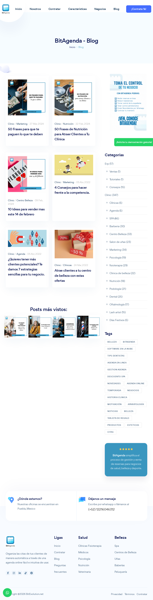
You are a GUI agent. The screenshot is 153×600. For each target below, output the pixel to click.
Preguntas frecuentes (60, 568)
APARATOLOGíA (136, 404)
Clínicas (67, 265)
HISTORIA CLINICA (117, 397)
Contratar (59, 552)
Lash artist (118, 312)
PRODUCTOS (114, 425)
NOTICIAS (112, 411)
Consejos (117, 187)
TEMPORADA (114, 390)
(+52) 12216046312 (101, 509)
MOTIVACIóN (114, 404)
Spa (117, 545)
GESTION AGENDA (116, 369)
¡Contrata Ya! (138, 9)
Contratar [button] (54, 9)
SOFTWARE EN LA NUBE (120, 348)
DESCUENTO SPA (116, 376)
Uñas (117, 558)
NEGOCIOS (133, 390)
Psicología (118, 257)
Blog (57, 558)
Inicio (72, 47)
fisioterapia (119, 265)
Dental (116, 296)
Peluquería (121, 571)
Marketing (22, 123)
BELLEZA (112, 341)
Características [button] (77, 9)
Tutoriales (116, 179)
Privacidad (116, 594)
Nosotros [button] (35, 9)
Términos (129, 594)
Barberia (117, 226)
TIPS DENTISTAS (116, 355)
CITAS (110, 432)
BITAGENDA (129, 341)
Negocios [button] (100, 9)
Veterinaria (84, 571)
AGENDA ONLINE (135, 383)
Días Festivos (119, 320)
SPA (114, 218)
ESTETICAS (133, 425)
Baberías (120, 565)
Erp (109, 163)
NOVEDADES (114, 383)
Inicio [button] (18, 9)
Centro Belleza (25, 200)
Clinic (11, 123)
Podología (118, 288)
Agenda (21, 254)
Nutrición (68, 123)
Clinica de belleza (122, 273)
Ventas (115, 171)
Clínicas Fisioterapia (89, 545)
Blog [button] (116, 9)
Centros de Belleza (125, 552)
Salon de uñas (120, 242)
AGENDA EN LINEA (117, 362)
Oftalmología (119, 304)
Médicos (83, 552)
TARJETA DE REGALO (118, 418)
